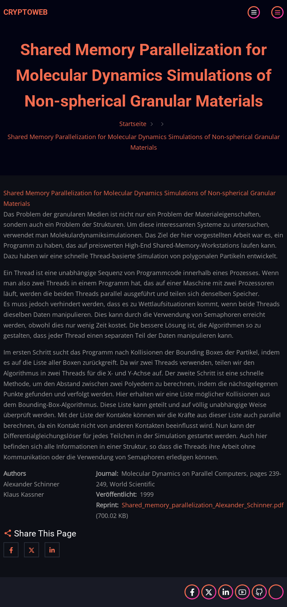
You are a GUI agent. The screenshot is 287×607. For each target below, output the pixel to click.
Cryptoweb (25, 12)
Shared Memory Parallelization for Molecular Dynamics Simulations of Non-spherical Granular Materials (144, 75)
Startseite (132, 124)
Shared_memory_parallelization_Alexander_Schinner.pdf (203, 505)
